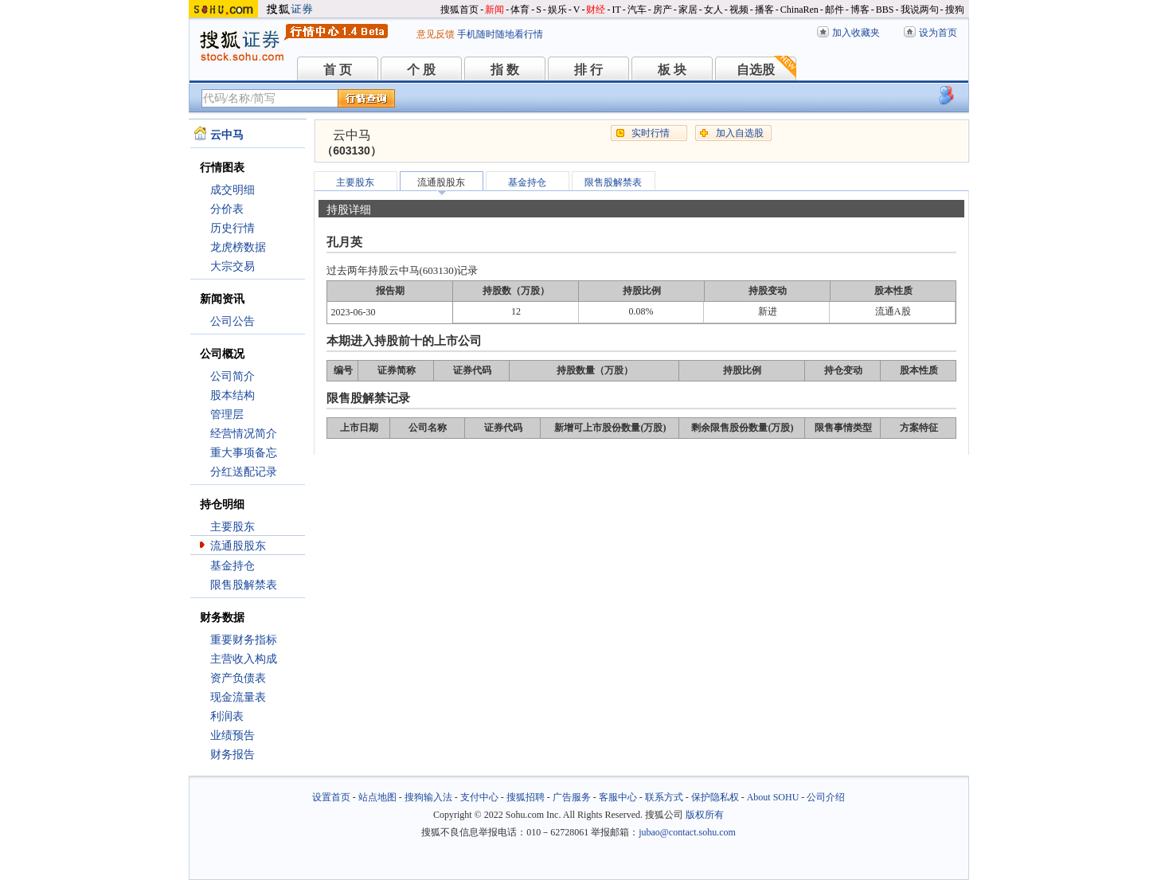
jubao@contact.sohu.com (687, 832)
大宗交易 (232, 266)
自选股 (756, 69)
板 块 (672, 69)
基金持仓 (232, 566)
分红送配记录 (243, 472)
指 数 (505, 69)
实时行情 (650, 133)
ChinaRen (799, 9)
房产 (662, 9)
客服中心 (618, 797)
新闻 (494, 9)
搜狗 (954, 9)
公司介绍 (826, 797)
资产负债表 (238, 678)
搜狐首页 (459, 9)
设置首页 (331, 797)
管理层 (227, 414)
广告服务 (572, 797)
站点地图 (377, 797)
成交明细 (232, 190)
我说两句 (920, 9)
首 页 (337, 69)
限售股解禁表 (243, 585)
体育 (520, 9)
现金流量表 (238, 697)
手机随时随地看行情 (500, 34)
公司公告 (232, 321)
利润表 (227, 716)
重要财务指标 (243, 640)
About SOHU (773, 797)
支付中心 (479, 797)
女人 (713, 9)
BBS (885, 9)
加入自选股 (740, 133)
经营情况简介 (243, 434)
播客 (764, 9)
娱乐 (557, 9)
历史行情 (232, 228)
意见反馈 (435, 34)
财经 (595, 9)
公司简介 (232, 376)
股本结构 (232, 395)
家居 (688, 9)
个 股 (421, 69)
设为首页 (938, 32)
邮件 (834, 9)
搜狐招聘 (525, 797)
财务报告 (232, 755)
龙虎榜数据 (238, 247)
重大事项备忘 (243, 453)
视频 (739, 9)
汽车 (637, 9)
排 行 (588, 69)
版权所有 (705, 814)
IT (616, 9)
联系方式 (664, 797)
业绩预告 (232, 735)
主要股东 (232, 527)
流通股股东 (238, 546)
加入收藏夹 (856, 32)
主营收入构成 (243, 659)
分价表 (227, 209)
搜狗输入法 (428, 797)
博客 (860, 9)
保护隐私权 (715, 797)
